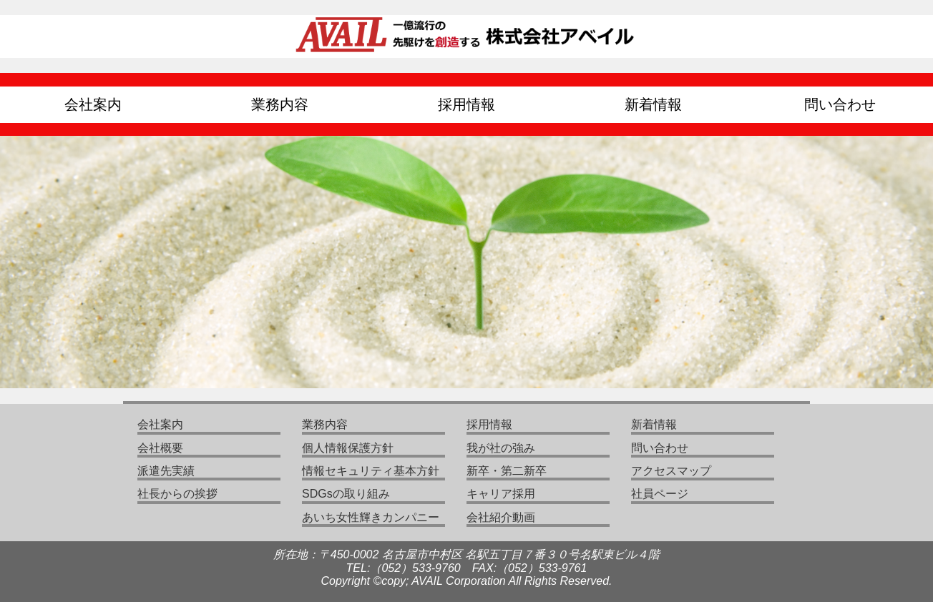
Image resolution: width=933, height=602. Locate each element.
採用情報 (466, 104)
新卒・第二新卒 (506, 471)
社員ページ (659, 494)
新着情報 (653, 104)
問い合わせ (840, 104)
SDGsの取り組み (346, 494)
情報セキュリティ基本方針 (370, 471)
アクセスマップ (671, 471)
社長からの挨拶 (177, 494)
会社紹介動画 (500, 517)
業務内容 (279, 104)
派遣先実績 (166, 471)
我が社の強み (500, 448)
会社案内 (93, 104)
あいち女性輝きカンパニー (370, 517)
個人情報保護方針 (348, 448)
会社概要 (160, 448)
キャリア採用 (500, 494)
